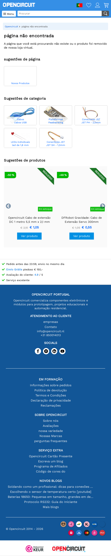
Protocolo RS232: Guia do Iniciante (50, 502)
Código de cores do (50, 471)
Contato (51, 327)
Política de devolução (50, 390)
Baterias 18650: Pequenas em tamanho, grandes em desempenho (51, 497)
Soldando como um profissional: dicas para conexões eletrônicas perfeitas (51, 486)
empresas (50, 322)
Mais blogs (51, 507)
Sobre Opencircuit (51, 415)
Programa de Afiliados (50, 466)
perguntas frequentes (50, 441)
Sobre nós (50, 421)
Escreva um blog (50, 461)
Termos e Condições (50, 395)
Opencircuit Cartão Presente (50, 456)
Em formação (50, 379)
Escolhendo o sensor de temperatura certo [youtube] (50, 492)
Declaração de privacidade (51, 400)
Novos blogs (50, 481)
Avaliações (51, 426)
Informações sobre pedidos (50, 385)
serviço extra (50, 450)
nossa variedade (50, 431)
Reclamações (51, 405)
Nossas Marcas (50, 436)
